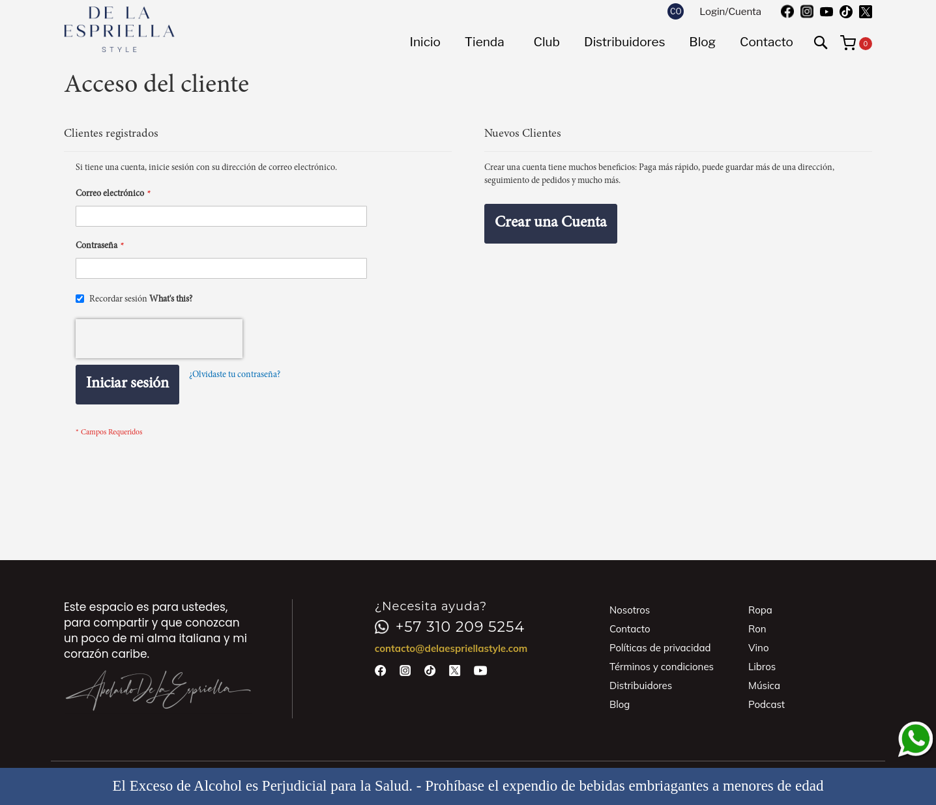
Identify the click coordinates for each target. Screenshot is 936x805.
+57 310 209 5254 (450, 627)
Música (764, 685)
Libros (762, 666)
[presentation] (159, 338)
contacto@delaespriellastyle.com (451, 648)
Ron (757, 629)
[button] (675, 11)
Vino (758, 648)
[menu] (601, 42)
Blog (619, 704)
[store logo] (119, 29)
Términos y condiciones (661, 666)
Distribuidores (640, 685)
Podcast (766, 704)
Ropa (760, 610)
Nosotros (629, 610)
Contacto (630, 629)
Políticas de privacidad (660, 648)
